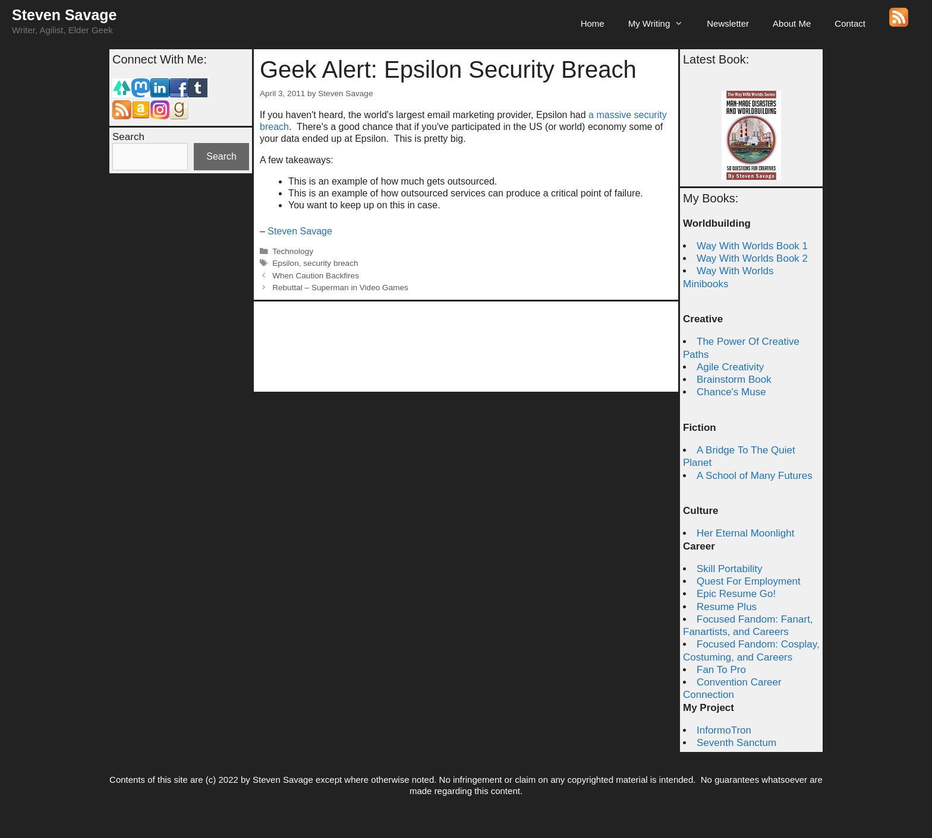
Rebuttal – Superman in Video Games (340, 287)
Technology (292, 251)
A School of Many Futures (755, 475)
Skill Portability (730, 568)
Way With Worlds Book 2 (752, 258)
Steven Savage (64, 15)
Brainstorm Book (734, 379)
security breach (330, 263)
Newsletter (728, 23)
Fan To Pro (721, 669)
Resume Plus (727, 606)
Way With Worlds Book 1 (752, 246)
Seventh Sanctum (736, 742)
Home (592, 23)
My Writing (661, 24)
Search (128, 136)
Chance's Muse (731, 392)
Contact (850, 23)
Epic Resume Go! (736, 593)
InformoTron (724, 730)
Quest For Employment (749, 581)
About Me (792, 23)
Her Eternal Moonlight (745, 533)
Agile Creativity (730, 367)
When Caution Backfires (315, 275)
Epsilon (285, 263)
